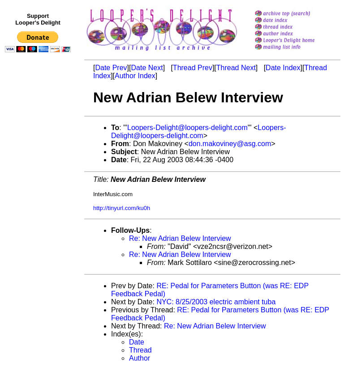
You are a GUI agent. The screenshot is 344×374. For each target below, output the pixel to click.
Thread (140, 350)
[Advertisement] (39, 240)
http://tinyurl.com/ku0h (121, 208)
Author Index (135, 76)
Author (139, 358)
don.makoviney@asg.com (230, 143)
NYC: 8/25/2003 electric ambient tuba (215, 302)
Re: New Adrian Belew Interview (180, 238)
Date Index (283, 67)
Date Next (147, 67)
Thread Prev (192, 67)
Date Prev (111, 67)
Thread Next (236, 67)
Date (136, 342)
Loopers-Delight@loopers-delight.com (187, 127)
